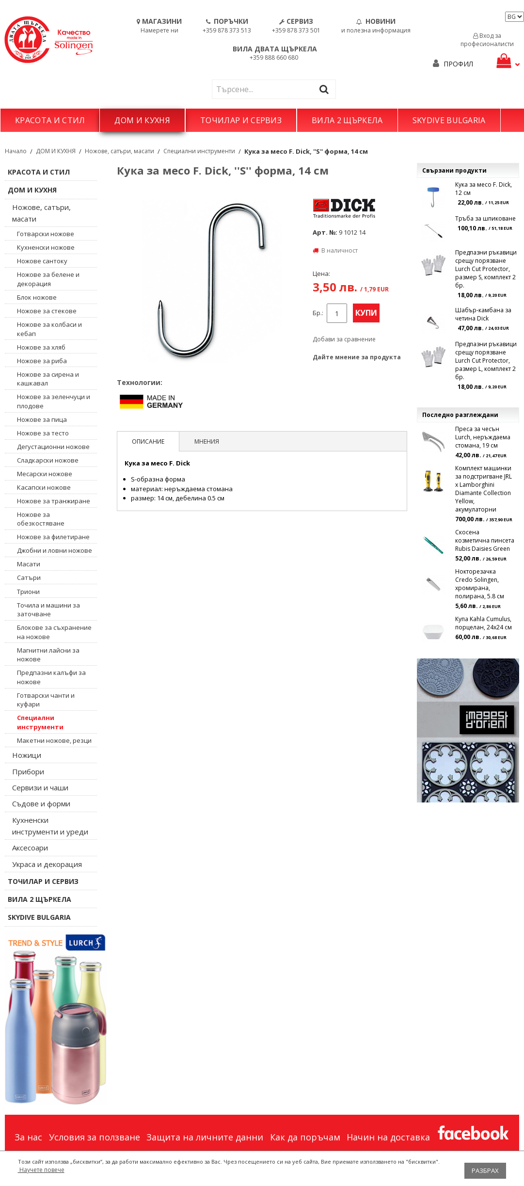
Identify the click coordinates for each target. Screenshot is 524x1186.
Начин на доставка (388, 1137)
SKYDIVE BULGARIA (449, 120)
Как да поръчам (305, 1137)
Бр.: (318, 313)
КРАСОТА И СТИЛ (50, 120)
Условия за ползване (94, 1137)
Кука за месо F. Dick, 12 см (483, 188)
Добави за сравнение (344, 339)
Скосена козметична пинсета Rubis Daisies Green (484, 540)
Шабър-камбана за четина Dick (483, 314)
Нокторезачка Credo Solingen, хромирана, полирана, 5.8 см (479, 583)
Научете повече (41, 1170)
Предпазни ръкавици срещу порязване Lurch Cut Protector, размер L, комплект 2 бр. (486, 360)
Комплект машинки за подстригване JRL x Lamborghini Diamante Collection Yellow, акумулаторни (483, 488)
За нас (28, 1137)
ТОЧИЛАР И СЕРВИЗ (241, 120)
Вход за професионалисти (487, 40)
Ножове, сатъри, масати (119, 151)
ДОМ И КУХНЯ (142, 120)
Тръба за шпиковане (485, 218)
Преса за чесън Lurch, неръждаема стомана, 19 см (482, 437)
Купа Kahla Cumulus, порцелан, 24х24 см (483, 623)
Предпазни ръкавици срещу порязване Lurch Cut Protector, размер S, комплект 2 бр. (486, 268)
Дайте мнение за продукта (357, 357)
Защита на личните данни (204, 1137)
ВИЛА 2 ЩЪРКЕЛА (347, 120)
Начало (16, 151)
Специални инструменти (199, 151)
